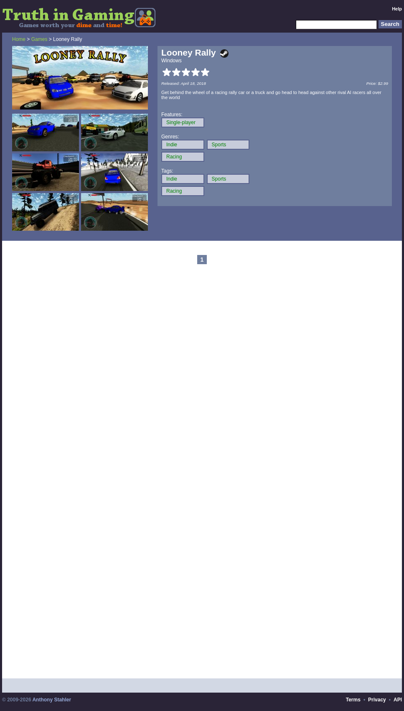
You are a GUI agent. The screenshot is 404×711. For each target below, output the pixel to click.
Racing (174, 157)
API (398, 700)
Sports (219, 145)
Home (18, 39)
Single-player (181, 122)
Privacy (377, 700)
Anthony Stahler (51, 700)
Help (397, 8)
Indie (171, 145)
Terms (353, 700)
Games (39, 39)
